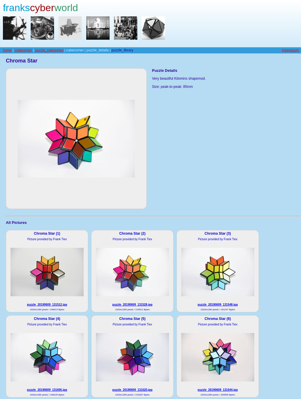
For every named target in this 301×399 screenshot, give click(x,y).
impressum (290, 50)
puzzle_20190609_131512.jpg (47, 304)
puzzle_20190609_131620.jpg (132, 389)
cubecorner (23, 50)
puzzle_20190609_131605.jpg (47, 389)
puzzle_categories (49, 50)
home (7, 50)
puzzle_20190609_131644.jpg (218, 389)
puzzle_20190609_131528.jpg (132, 304)
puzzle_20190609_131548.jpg (218, 304)
